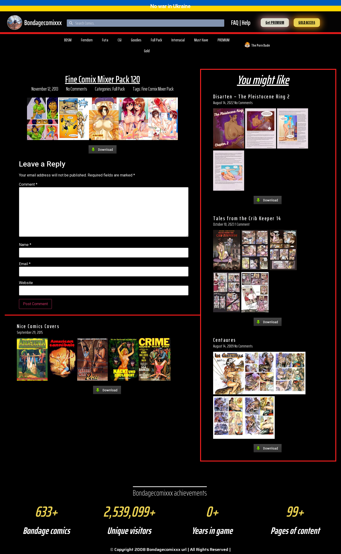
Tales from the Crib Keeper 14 (247, 218)
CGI (119, 40)
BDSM (68, 40)
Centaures (224, 340)
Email (25, 264)
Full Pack (156, 40)
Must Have (201, 40)
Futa (105, 40)
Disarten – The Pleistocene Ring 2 (251, 96)
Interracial (178, 40)
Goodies (136, 40)
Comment (28, 184)
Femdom (87, 40)
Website (26, 283)
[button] (275, 22)
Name (25, 245)
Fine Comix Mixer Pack (158, 89)
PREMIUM (223, 40)
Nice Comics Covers (38, 326)
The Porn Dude (260, 45)
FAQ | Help (240, 23)
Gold (147, 51)
